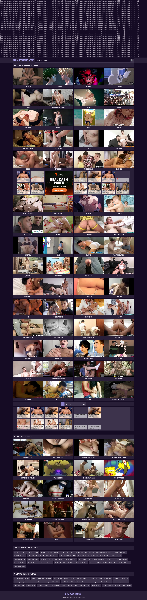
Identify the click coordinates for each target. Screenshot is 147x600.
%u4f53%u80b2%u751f (36, 556)
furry (56, 552)
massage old (30, 585)
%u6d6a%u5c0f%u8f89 (68, 556)
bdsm (43, 552)
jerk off (48, 578)
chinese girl (118, 582)
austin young (19, 582)
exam (126, 582)
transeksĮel (64, 552)
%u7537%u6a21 (83, 556)
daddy (36, 552)
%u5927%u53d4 (51, 556)
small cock (107, 578)
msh (33, 578)
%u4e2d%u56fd (19, 563)
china (24, 552)
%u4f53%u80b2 (32, 559)
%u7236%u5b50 (46, 563)
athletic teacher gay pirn (111, 585)
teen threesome (79, 585)
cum (71, 552)
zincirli (46, 585)
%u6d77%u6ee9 (33, 563)
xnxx (73, 578)
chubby (49, 552)
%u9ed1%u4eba (81, 563)
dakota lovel (55, 585)
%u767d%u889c (60, 563)
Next (84, 404)
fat (88, 585)
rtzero (64, 585)
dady (70, 585)
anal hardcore (19, 585)
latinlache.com (106, 582)
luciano (66, 578)
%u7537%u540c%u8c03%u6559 (103, 559)
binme (40, 585)
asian (30, 552)
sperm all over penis (92, 582)
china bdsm (58, 578)
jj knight (125, 578)
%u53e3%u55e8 (124, 563)
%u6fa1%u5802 (19, 556)
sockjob (99, 578)
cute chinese (96, 585)
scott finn (116, 578)
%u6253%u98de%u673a (104, 552)
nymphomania (31, 582)
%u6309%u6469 (120, 552)
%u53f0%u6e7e (19, 566)
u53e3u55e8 (18, 578)
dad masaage (126, 585)
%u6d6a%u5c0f (19, 559)
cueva (27, 578)
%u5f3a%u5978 (84, 559)
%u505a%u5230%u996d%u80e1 (52, 559)
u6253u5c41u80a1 (68, 582)
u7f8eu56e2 (55, 582)
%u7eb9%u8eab (81, 552)
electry (46, 582)
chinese (17, 552)
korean (91, 552)
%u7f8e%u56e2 (121, 559)
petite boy (40, 578)
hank (40, 582)
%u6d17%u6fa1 (115, 556)
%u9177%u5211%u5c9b (99, 556)
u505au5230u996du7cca (85, 578)
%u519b (71, 563)
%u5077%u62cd (70, 559)
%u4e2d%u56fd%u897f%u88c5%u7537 (103, 563)
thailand (80, 582)
